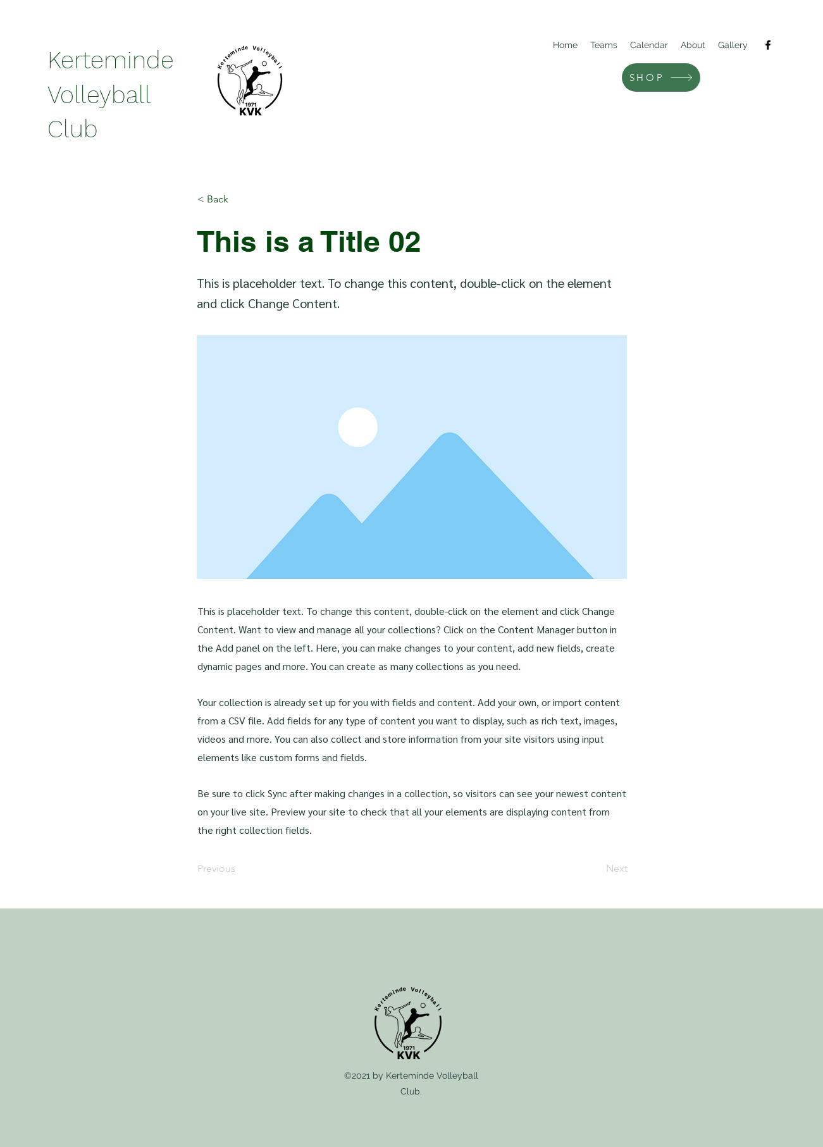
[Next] (596, 868)
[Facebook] (768, 45)
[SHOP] (661, 77)
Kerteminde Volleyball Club (110, 94)
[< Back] (239, 199)
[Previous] (239, 868)
